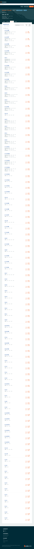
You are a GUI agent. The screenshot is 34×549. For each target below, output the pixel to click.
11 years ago (27, 437)
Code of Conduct (5, 540)
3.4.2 (6, 389)
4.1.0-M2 (7, 79)
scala (7, 14)
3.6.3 (6, 302)
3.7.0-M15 (7, 160)
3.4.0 (6, 401)
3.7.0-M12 (7, 180)
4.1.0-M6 (7, 44)
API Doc (22, 6)
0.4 (11, 18)
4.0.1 (6, 133)
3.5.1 (6, 372)
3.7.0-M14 (7, 167)
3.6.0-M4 (7, 331)
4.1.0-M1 (7, 106)
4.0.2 (6, 126)
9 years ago (27, 367)
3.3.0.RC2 (7, 436)
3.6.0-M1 (7, 355)
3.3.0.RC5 (7, 419)
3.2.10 (6, 454)
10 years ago (27, 408)
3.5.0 (6, 378)
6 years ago (27, 245)
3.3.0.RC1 (7, 442)
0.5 (10, 18)
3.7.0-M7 (7, 215)
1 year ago (27, 31)
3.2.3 (6, 494)
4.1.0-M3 (7, 72)
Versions (12, 21)
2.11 (16, 87)
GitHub (25, 10)
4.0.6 (6, 86)
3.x (7, 16)
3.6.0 (6, 320)
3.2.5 (6, 483)
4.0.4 (6, 100)
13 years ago (27, 490)
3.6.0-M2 (7, 349)
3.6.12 (6, 113)
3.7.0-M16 (7, 153)
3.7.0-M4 (7, 244)
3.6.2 (6, 308)
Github (4, 530)
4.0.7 (6, 57)
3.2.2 (6, 500)
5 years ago (27, 148)
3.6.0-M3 (7, 343)
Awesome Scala (26, 6)
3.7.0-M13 (7, 174)
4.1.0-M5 (7, 51)
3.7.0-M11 (7, 186)
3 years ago (27, 80)
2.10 (13, 222)
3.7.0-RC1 (7, 147)
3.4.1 (6, 395)
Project (4, 21)
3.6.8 (6, 250)
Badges (16, 21)
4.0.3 (6, 119)
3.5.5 (6, 279)
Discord (4, 531)
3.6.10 (6, 221)
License (4, 541)
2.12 (12, 16)
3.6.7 (6, 273)
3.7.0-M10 (7, 191)
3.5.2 (6, 366)
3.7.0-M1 (7, 267)
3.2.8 (6, 465)
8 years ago (27, 332)
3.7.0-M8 (7, 209)
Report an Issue (5, 536)
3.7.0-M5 (7, 232)
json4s (4, 10)
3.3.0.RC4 (7, 424)
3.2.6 (6, 477)
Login (31, 6)
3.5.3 (6, 360)
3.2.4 (6, 489)
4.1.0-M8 (7, 30)
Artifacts (7, 21)
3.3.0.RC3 (7, 430)
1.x (8, 17)
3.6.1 (6, 314)
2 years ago (27, 52)
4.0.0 (6, 140)
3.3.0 (6, 407)
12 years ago (27, 455)
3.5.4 (6, 337)
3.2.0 (6, 512)
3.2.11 (6, 448)
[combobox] (19, 25)
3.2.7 (6, 471)
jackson (3, 14)
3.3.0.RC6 (7, 413)
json (5, 14)
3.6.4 (6, 296)
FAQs (4, 539)
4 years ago (27, 94)
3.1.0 (6, 518)
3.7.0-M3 (7, 256)
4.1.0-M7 (7, 37)
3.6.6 (6, 285)
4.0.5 (6, 93)
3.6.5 (6, 290)
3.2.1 (6, 506)
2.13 (9, 16)
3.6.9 (6, 238)
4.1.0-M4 (7, 65)
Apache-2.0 (27, 32)
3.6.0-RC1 (7, 325)
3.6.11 (6, 197)
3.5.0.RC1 (7, 384)
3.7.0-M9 (7, 203)
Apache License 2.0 (19, 10)
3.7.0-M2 (7, 261)
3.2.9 (6, 459)
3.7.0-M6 (7, 226)
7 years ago (27, 286)
